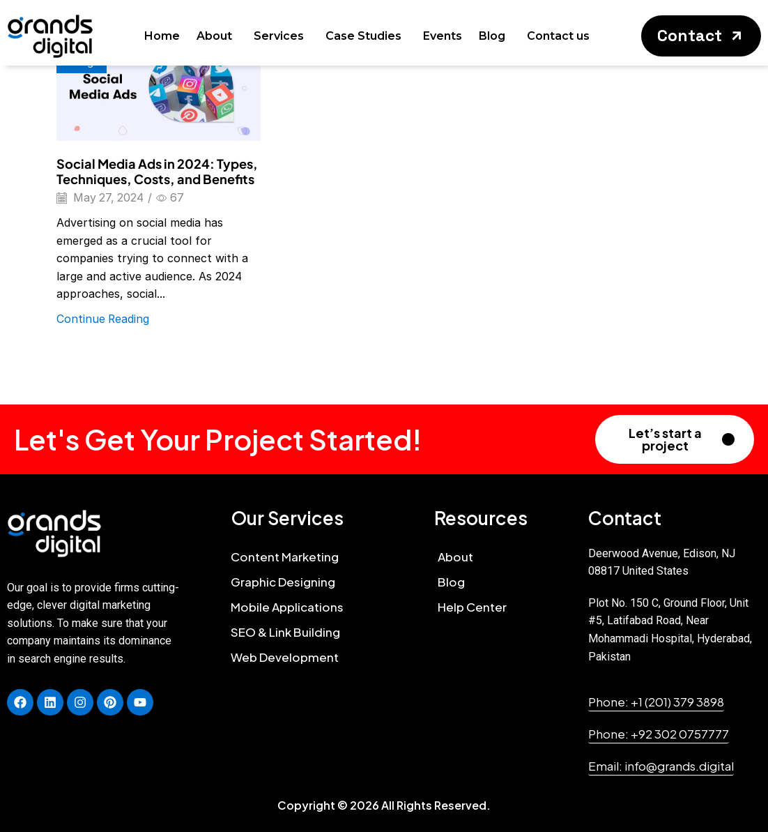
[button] (701, 35)
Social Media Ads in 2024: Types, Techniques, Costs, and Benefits (157, 171)
